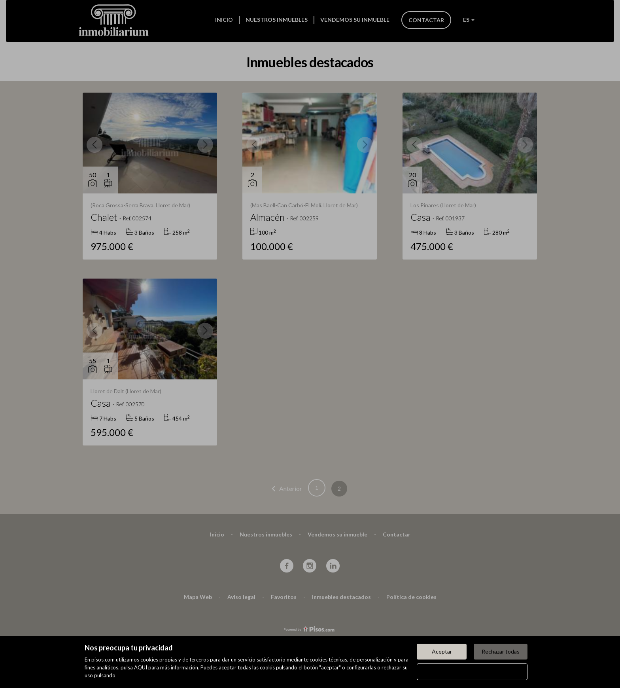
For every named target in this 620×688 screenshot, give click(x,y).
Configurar (472, 671)
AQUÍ (140, 667)
